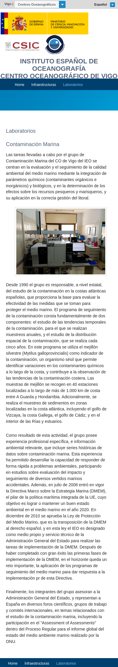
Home (19, 85)
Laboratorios (73, 85)
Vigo (8, 4)
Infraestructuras (43, 85)
